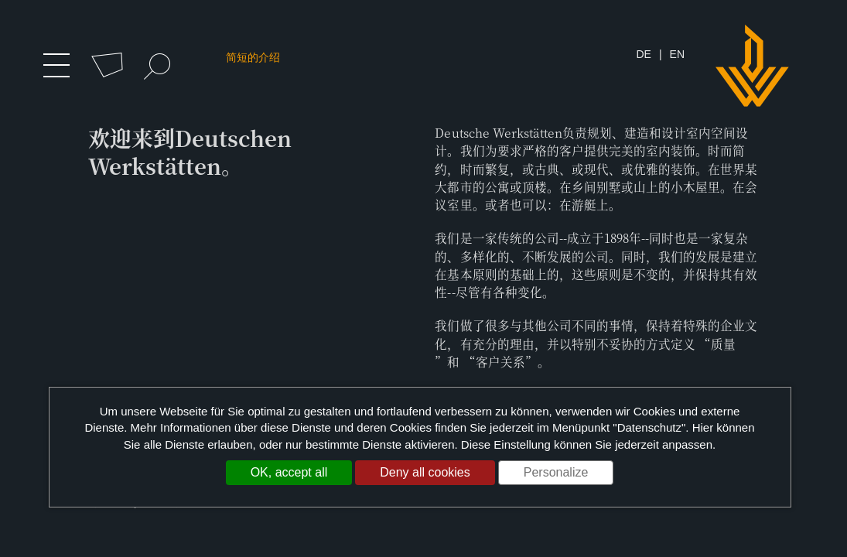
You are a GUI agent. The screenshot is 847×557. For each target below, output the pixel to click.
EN (677, 55)
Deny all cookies (425, 472)
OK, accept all (289, 472)
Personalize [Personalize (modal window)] (556, 472)
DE (643, 55)
